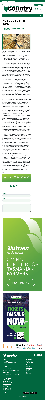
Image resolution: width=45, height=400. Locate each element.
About (27, 372)
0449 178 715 (7, 375)
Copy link (17, 186)
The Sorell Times (6, 386)
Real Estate (28, 370)
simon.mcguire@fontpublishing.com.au (12, 370)
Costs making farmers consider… (8, 1)
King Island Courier (7, 385)
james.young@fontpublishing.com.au (11, 374)
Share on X (11, 186)
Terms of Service (29, 362)
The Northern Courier (7, 384)
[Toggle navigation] (40, 15)
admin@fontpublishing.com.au (10, 362)
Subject (3, 198)
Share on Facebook (14, 186)
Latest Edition (39, 5)
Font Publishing (30, 359)
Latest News (29, 366)
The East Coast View (7, 389)
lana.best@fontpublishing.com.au (10, 368)
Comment (4, 203)
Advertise (28, 375)
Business (28, 369)
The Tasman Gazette (7, 388)
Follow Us (31, 355)
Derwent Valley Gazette (7, 382)
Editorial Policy (29, 361)
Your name (4, 193)
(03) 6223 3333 (7, 361)
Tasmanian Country (6, 381)
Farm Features (29, 368)
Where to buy (29, 373)
